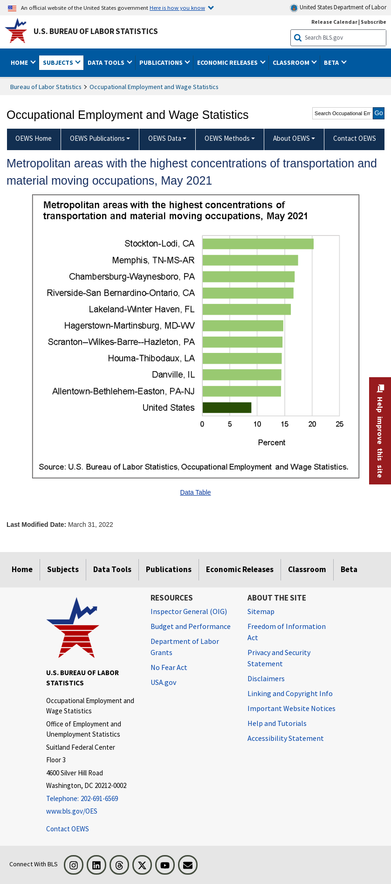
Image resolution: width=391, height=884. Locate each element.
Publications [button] (161, 62)
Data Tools (112, 569)
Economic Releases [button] (228, 62)
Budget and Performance (191, 626)
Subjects (63, 569)
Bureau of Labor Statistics (46, 87)
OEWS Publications (97, 138)
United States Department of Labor (338, 7)
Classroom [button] (292, 62)
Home (22, 569)
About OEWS (291, 138)
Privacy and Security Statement (278, 658)
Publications (169, 569)
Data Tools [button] (107, 62)
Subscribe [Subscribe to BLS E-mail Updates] (373, 21)
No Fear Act (169, 667)
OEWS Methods (227, 138)
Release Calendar (334, 21)
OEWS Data (164, 138)
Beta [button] (332, 62)
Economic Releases (240, 569)
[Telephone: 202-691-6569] (91, 799)
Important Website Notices (291, 708)
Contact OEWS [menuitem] (354, 138)
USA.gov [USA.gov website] (163, 682)
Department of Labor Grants (185, 646)
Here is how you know (177, 7)
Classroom (307, 569)
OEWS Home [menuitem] (33, 138)
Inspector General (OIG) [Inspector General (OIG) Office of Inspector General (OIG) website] (189, 611)
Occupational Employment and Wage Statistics (154, 87)
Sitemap (260, 611)
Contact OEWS (67, 828)
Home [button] (20, 62)
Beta (349, 569)
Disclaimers (266, 678)
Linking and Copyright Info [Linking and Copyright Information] (290, 693)
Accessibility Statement (285, 738)
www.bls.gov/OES (71, 811)
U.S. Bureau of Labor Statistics (96, 31)
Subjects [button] (59, 62)
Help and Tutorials (277, 723)
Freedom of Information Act (286, 632)
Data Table (195, 492)
